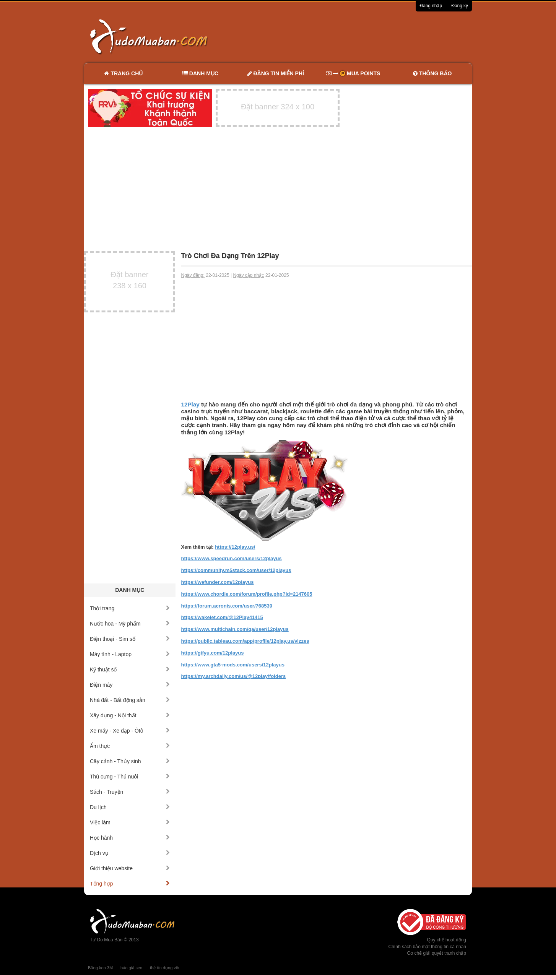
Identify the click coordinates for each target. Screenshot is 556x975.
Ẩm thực (130, 746)
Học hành (130, 838)
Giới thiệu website (130, 868)
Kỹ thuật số (130, 669)
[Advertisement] (358, 36)
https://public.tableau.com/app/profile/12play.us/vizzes (245, 641)
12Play (191, 404)
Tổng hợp (130, 884)
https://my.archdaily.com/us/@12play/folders (233, 676)
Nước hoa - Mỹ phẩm (130, 624)
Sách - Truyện (130, 792)
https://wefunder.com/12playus (217, 582)
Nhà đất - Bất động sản (130, 700)
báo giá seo (131, 967)
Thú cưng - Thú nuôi (130, 777)
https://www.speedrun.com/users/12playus (231, 558)
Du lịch (130, 807)
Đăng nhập (430, 5)
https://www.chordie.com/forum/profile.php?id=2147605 (246, 594)
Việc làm (130, 822)
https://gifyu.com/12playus (212, 653)
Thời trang (130, 608)
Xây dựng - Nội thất (130, 715)
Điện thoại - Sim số (130, 639)
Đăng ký (459, 5)
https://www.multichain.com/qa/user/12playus (235, 629)
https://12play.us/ (235, 547)
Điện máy (130, 685)
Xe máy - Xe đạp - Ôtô (130, 731)
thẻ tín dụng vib (164, 967)
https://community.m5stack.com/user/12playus (236, 570)
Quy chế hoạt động (446, 939)
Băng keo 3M (100, 967)
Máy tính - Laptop (130, 654)
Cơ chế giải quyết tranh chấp (436, 953)
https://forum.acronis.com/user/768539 (226, 606)
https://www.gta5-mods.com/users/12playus (233, 665)
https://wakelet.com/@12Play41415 (222, 617)
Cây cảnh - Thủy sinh (130, 761)
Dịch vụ (130, 853)
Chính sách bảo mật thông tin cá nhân (427, 946)
